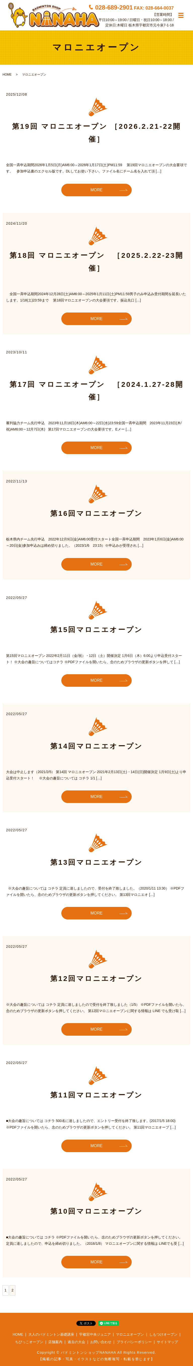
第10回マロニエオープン (96, 1211)
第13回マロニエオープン (96, 862)
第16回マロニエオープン (96, 513)
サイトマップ (167, 1342)
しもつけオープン (163, 1334)
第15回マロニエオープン (96, 630)
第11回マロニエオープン (96, 1095)
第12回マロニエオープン (96, 978)
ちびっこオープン (29, 1342)
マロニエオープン (130, 1334)
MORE (96, 190)
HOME (7, 74)
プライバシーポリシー (134, 1342)
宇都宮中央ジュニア (95, 1334)
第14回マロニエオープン (96, 746)
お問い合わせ (100, 1342)
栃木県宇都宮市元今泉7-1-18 (151, 25)
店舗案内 (55, 1342)
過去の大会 (76, 1342)
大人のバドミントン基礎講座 (51, 1334)
